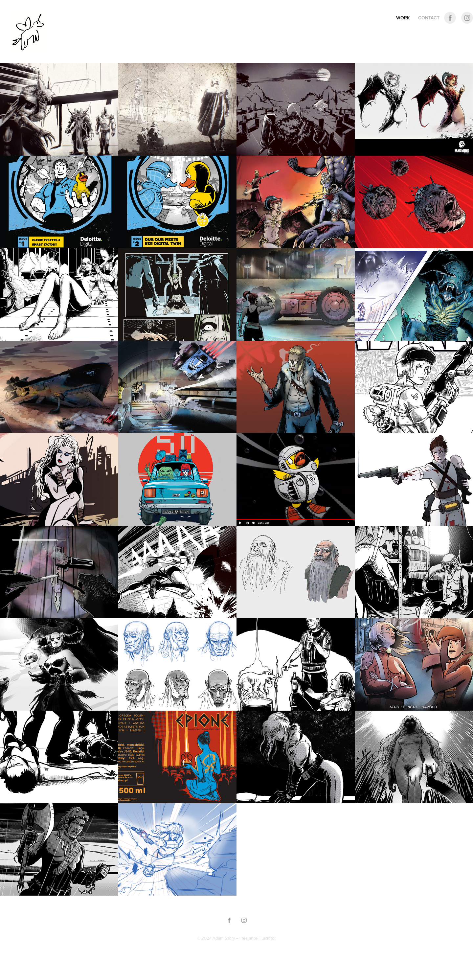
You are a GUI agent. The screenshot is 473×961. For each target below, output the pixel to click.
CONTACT (428, 17)
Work (403, 17)
